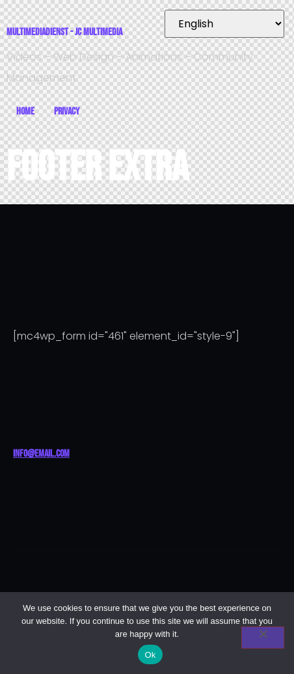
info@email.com (41, 454)
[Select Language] (224, 24)
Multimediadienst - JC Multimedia (64, 32)
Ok (149, 655)
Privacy (66, 111)
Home (25, 111)
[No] (262, 638)
